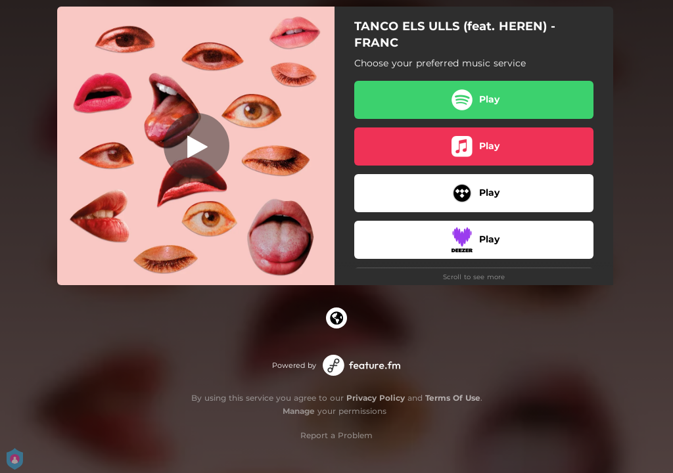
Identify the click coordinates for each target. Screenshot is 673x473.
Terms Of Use (452, 398)
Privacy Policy (375, 398)
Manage (299, 411)
